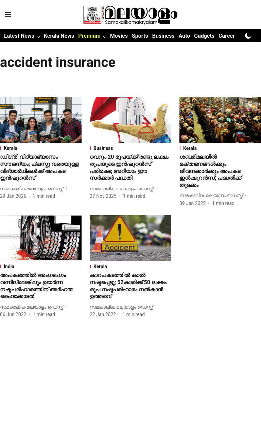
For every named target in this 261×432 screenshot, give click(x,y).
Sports (140, 36)
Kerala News (59, 36)
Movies (119, 36)
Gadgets (204, 36)
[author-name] (33, 188)
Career (227, 36)
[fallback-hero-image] (41, 120)
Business (163, 36)
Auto (184, 36)
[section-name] (41, 148)
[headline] (41, 168)
